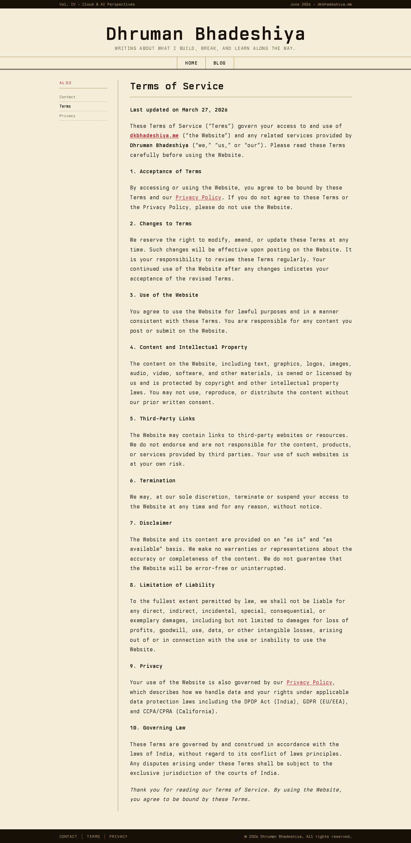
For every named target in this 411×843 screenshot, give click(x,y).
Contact (67, 97)
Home (191, 63)
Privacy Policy (198, 197)
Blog (219, 63)
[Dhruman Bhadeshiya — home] (205, 33)
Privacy (67, 115)
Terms (65, 106)
